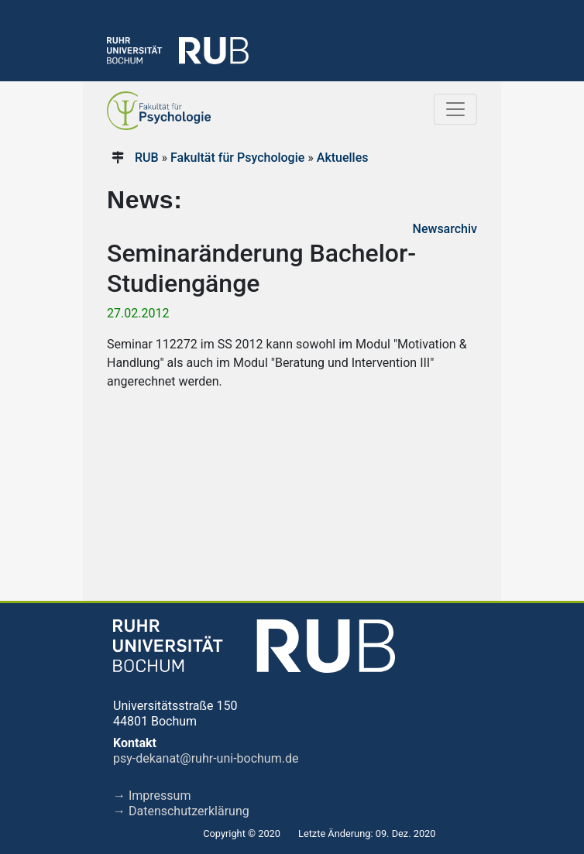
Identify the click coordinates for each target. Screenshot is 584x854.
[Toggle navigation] (455, 109)
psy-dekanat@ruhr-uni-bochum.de (205, 758)
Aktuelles (343, 157)
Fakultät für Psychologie (237, 157)
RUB (147, 157)
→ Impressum (152, 795)
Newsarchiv (445, 228)
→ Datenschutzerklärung (181, 811)
